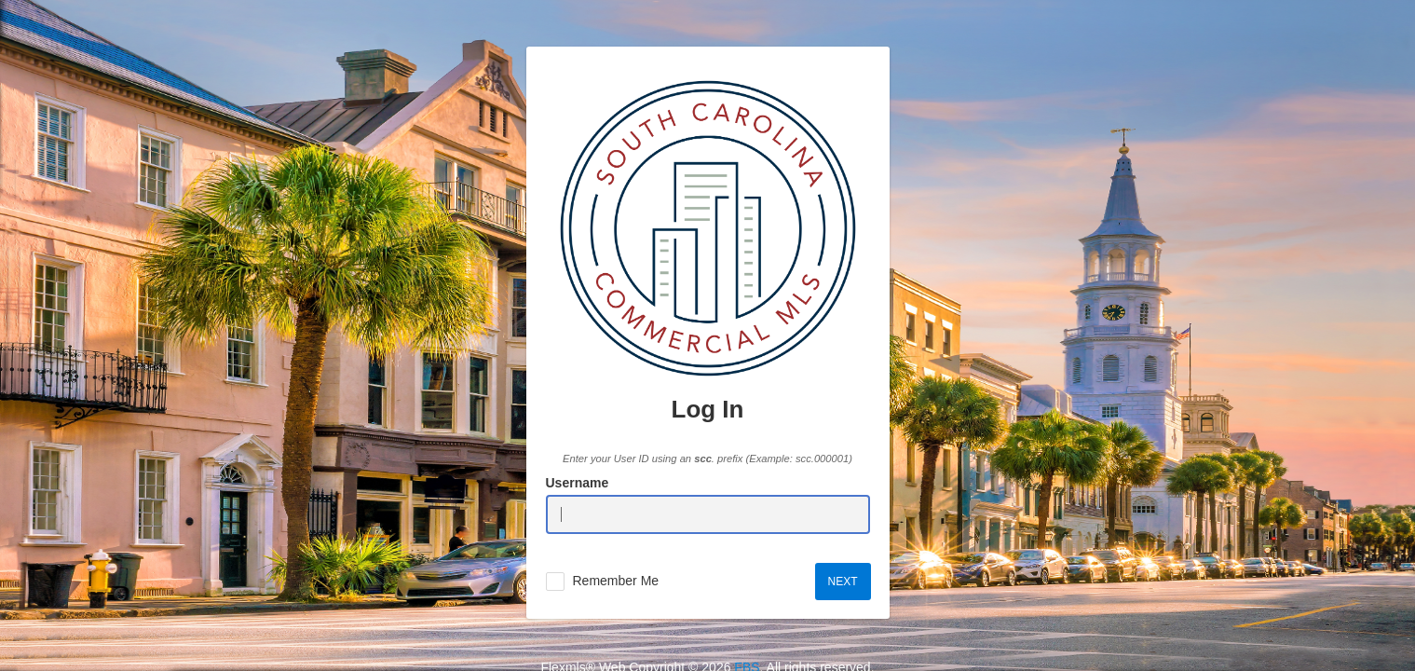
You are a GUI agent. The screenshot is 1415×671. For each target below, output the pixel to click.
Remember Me (616, 580)
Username (577, 482)
